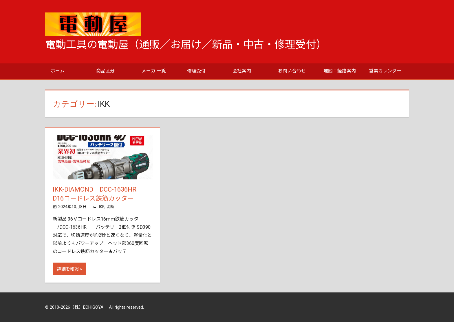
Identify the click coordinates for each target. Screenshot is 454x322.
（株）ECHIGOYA (89, 307)
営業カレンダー (385, 71)
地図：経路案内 (339, 71)
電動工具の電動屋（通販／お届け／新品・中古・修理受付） (186, 45)
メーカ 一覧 (154, 71)
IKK (102, 206)
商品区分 (105, 71)
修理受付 (196, 71)
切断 (110, 206)
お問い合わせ (292, 71)
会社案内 (242, 71)
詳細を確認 (68, 269)
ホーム (58, 71)
